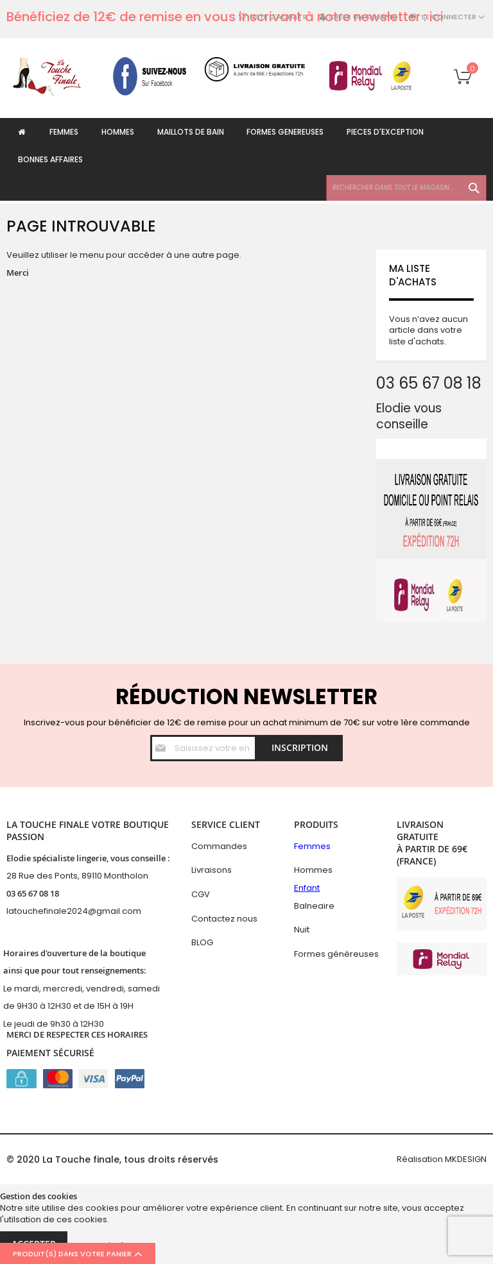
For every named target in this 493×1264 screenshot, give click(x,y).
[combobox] (406, 190)
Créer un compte (363, 17)
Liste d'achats (278, 17)
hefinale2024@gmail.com (87, 911)
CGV (200, 894)
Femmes (312, 846)
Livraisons (211, 870)
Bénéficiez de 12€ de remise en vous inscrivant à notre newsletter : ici (225, 17)
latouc (19, 911)
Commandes (219, 846)
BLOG (202, 942)
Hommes (313, 870)
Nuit (301, 929)
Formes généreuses (336, 954)
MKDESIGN (466, 1159)
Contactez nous (224, 919)
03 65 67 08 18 (32, 893)
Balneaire (314, 906)
